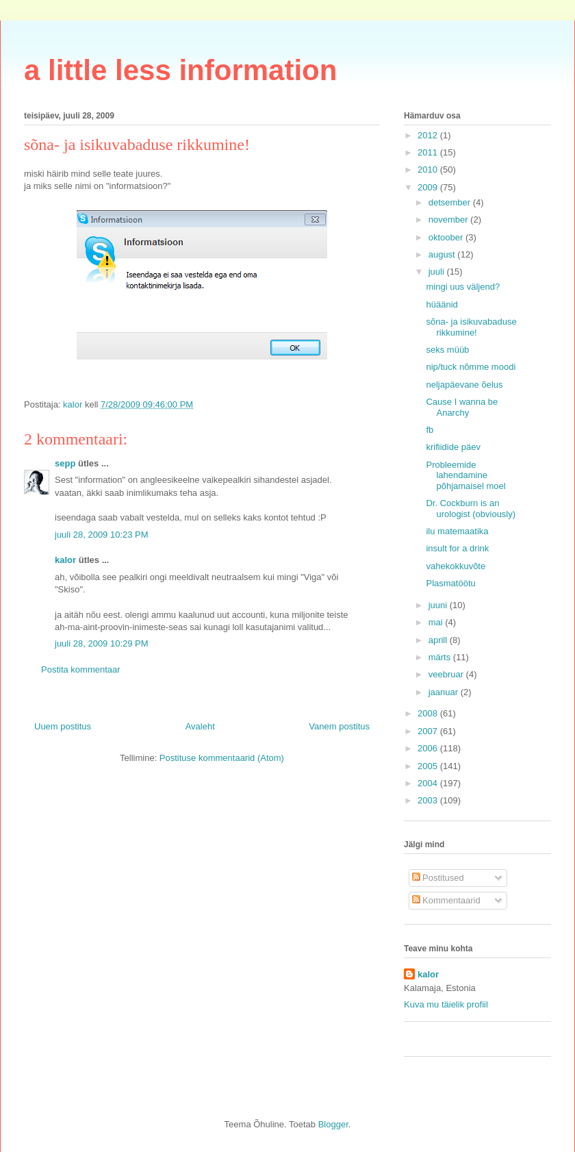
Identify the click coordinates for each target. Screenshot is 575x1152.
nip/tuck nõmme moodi (470, 367)
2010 (429, 169)
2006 (429, 748)
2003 (429, 800)
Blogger (333, 1124)
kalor (65, 560)
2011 (429, 152)
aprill (439, 640)
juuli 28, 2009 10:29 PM (102, 643)
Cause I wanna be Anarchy (462, 407)
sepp (65, 463)
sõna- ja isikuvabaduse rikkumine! (471, 327)
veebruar (447, 674)
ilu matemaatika (457, 531)
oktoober (447, 237)
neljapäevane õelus (464, 384)
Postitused (438, 878)
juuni (439, 605)
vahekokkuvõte (455, 566)
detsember (451, 202)
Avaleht (200, 726)
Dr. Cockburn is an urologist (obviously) (470, 508)
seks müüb (447, 350)
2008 (429, 713)
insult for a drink (457, 548)
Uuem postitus (62, 726)
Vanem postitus (339, 726)
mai (437, 622)
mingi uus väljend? (463, 286)
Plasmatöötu (450, 583)
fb (429, 430)
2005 (429, 766)
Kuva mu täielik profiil (446, 1004)
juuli (438, 271)
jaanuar (445, 692)
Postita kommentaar (80, 669)
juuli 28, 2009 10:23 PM (102, 534)
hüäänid (441, 304)
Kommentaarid (446, 900)
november (449, 219)
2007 (429, 731)
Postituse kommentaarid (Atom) (221, 758)
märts (441, 657)
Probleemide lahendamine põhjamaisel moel (465, 475)
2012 (429, 135)
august (443, 254)
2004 (429, 783)
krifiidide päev (453, 447)
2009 (429, 187)
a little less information (180, 70)
